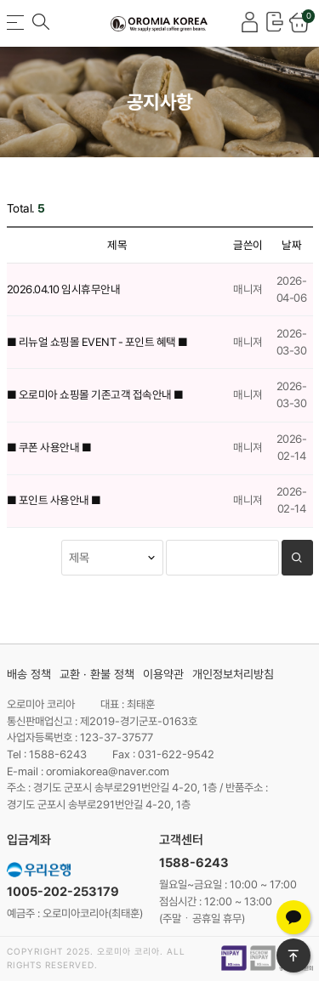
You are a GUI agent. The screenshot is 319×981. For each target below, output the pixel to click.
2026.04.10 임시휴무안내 (64, 289)
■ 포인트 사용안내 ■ (54, 500)
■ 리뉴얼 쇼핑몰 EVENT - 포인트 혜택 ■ (97, 342)
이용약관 (163, 674)
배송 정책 (29, 674)
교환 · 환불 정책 (97, 674)
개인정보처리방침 (233, 674)
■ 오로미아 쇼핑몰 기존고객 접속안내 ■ (95, 394)
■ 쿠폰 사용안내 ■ (49, 447)
